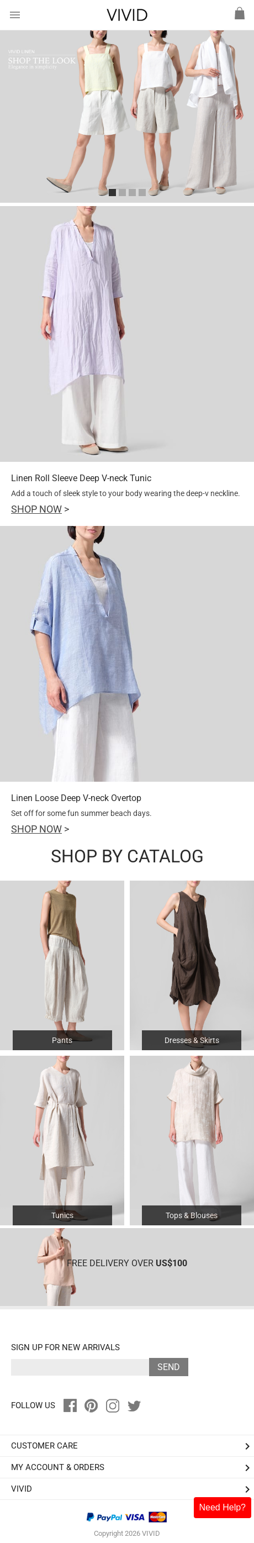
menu (15, 15)
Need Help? (222, 1507)
